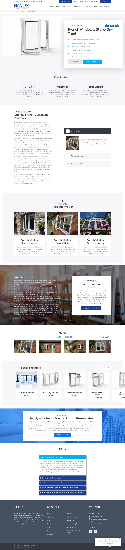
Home (16, 11)
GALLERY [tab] (59, 337)
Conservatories (66, 6)
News (91, 1)
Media (86, 1)
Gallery (49, 520)
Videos (49, 527)
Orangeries (77, 6)
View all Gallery (105, 337)
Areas (81, 1)
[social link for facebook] (91, 531)
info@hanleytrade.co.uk (98, 516)
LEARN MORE (75, 61)
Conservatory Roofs (90, 6)
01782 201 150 (98, 303)
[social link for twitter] (96, 531)
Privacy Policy (18, 547)
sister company (69, 428)
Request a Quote (91, 308)
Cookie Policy (28, 547)
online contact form (99, 297)
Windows (52, 6)
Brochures (50, 524)
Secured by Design (34, 163)
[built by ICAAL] (110, 547)
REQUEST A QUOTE (92, 61)
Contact (96, 1)
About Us (76, 1)
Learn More (26, 395)
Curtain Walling (103, 6)
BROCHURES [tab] (68, 337)
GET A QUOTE (105, 1)
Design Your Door (65, 1)
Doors (58, 6)
